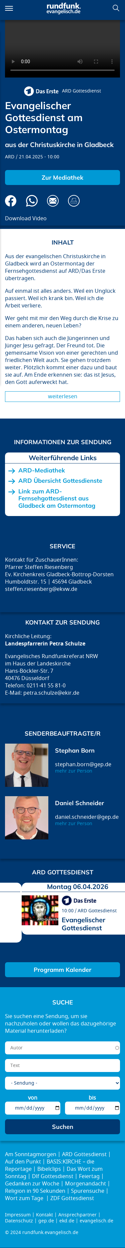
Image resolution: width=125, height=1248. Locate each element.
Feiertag (89, 1176)
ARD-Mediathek (41, 470)
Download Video (26, 219)
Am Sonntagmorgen (30, 1155)
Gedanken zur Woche (32, 1184)
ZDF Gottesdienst (72, 1198)
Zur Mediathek (62, 177)
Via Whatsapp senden (32, 201)
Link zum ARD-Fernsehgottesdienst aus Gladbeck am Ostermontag (56, 498)
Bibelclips (49, 1169)
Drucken (74, 201)
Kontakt (44, 1214)
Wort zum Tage (25, 1198)
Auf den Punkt (23, 1162)
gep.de (46, 1220)
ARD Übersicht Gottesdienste (60, 480)
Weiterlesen (62, 397)
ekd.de (66, 1220)
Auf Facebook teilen (11, 201)
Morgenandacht (85, 1184)
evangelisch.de (96, 1220)
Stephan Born (75, 750)
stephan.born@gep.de (83, 765)
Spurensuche (87, 1191)
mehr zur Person (73, 771)
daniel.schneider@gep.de (87, 817)
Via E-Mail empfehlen (53, 201)
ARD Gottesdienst (81, 91)
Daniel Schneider (79, 803)
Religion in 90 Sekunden (35, 1191)
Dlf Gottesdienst (52, 1176)
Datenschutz (19, 1220)
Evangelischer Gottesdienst (83, 924)
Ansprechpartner (77, 1214)
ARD (9, 156)
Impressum (18, 1214)
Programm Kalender (62, 970)
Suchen (116, 8)
